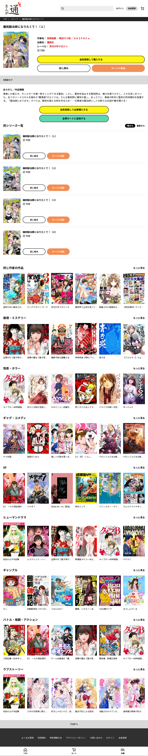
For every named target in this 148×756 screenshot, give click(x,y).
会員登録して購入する (91, 59)
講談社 (50, 42)
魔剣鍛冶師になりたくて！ (33, 19)
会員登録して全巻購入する (74, 109)
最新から (141, 126)
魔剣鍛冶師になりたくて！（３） (40, 200)
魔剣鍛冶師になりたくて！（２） (40, 168)
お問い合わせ (96, 738)
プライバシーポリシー (76, 738)
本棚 (122, 753)
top (5, 19)
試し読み (63, 68)
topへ (74, 724)
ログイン (120, 8)
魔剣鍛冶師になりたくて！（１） (40, 136)
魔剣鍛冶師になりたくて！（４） (40, 232)
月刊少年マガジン (58, 46)
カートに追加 (118, 68)
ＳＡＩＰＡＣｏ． (83, 38)
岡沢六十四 (65, 38)
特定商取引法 (56, 738)
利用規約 (42, 738)
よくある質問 (27, 738)
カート (74, 753)
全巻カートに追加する (74, 118)
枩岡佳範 (51, 38)
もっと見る (139, 268)
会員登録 (132, 8)
